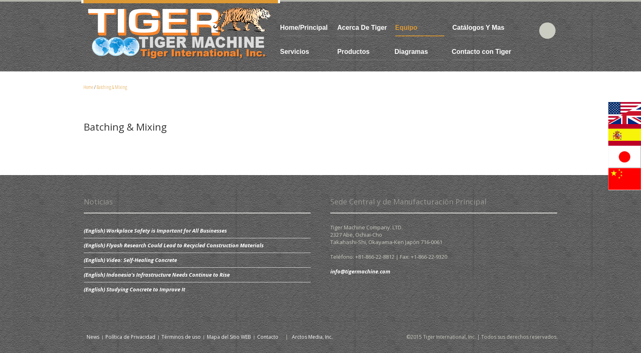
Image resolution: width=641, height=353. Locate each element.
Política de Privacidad (130, 336)
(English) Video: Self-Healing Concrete (130, 260)
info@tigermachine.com (360, 271)
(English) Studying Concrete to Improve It (134, 289)
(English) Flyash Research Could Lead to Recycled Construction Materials (174, 245)
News (93, 336)
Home (88, 87)
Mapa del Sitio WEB (229, 336)
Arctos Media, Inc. (312, 336)
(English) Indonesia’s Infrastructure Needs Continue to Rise (157, 274)
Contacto (267, 336)
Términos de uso (181, 336)
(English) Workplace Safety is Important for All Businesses (155, 230)
